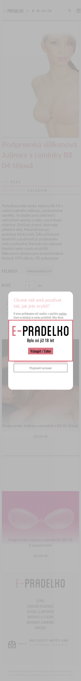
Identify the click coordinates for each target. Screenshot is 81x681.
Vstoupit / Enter (40, 351)
